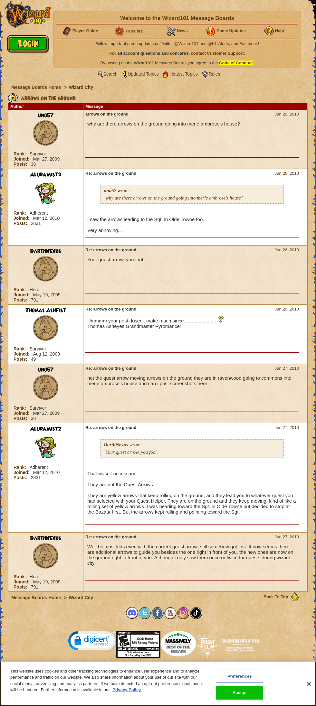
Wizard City (81, 87)
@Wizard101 (186, 43)
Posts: (21, 164)
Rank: (20, 153)
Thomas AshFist (45, 310)
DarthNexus (45, 251)
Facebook (248, 43)
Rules (214, 74)
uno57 (46, 115)
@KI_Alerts (218, 43)
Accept (240, 696)
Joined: (22, 159)
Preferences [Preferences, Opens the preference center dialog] (239, 680)
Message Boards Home (36, 87)
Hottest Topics (183, 74)
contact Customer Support (217, 53)
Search (110, 74)
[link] (92, 642)
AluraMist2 (46, 175)
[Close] (309, 688)
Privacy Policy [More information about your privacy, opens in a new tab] (126, 694)
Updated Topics (143, 74)
